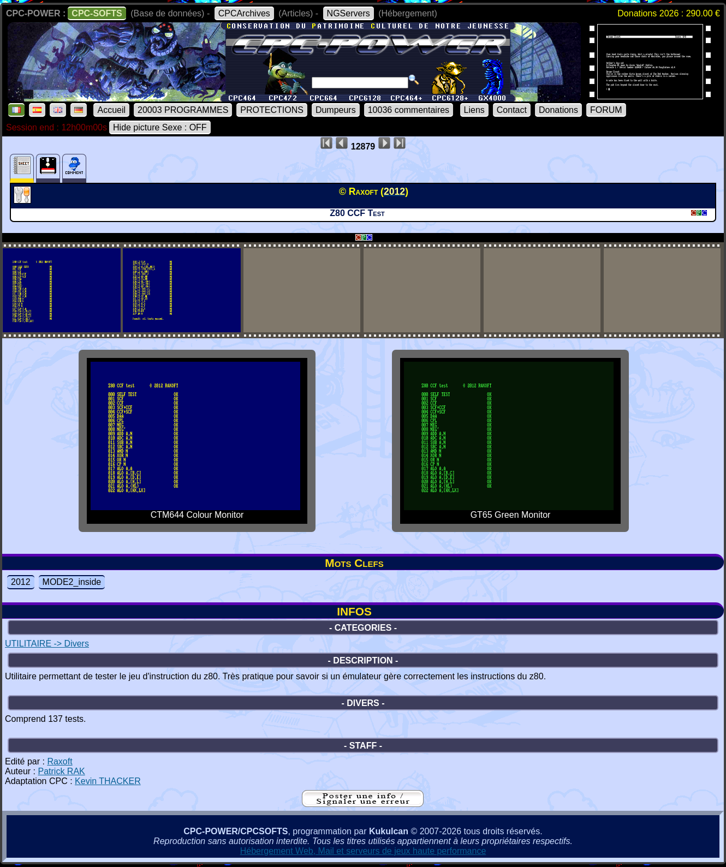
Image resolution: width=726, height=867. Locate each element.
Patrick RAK (61, 771)
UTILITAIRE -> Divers (47, 643)
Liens (474, 110)
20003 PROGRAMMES (183, 110)
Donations (558, 110)
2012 (21, 582)
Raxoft (59, 761)
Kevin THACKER (108, 781)
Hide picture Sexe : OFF (160, 127)
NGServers (348, 13)
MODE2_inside (72, 582)
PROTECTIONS (272, 110)
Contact (512, 110)
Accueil (111, 110)
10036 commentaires (408, 110)
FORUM (606, 110)
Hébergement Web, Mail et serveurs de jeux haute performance (363, 851)
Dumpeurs (336, 110)
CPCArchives (244, 13)
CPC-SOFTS (97, 13)
